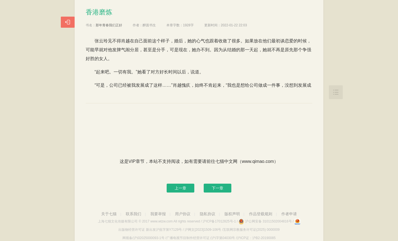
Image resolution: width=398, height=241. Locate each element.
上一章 (180, 188)
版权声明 (232, 214)
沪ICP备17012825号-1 (219, 221)
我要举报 (158, 214)
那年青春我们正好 (109, 25)
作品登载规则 (260, 214)
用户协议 (182, 214)
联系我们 (133, 214)
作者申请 (289, 214)
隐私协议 (207, 214)
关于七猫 (109, 214)
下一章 (217, 188)
